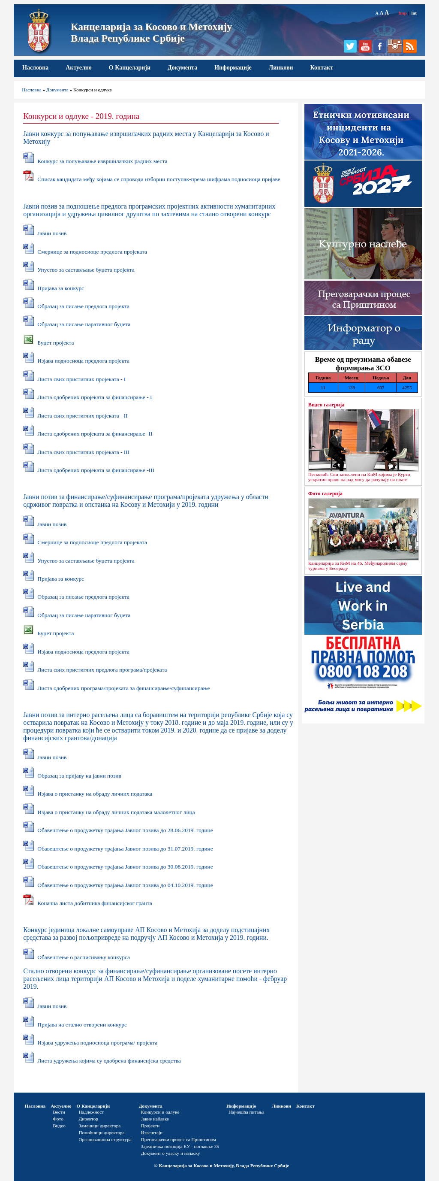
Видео (59, 1125)
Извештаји (151, 1132)
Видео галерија (326, 405)
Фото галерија (325, 494)
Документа (182, 67)
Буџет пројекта (55, 342)
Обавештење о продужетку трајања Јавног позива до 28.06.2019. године (125, 830)
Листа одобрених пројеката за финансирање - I (94, 397)
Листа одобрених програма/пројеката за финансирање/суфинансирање (123, 688)
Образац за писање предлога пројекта (83, 306)
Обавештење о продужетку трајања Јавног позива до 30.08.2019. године (125, 866)
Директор (88, 1118)
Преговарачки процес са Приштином (178, 1139)
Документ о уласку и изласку (170, 1153)
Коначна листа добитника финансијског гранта (94, 903)
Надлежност (91, 1111)
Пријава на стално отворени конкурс (82, 1024)
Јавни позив (51, 233)
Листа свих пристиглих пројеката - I (81, 379)
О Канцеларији (129, 67)
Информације (233, 67)
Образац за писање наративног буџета (83, 324)
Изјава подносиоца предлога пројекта (83, 360)
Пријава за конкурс (60, 288)
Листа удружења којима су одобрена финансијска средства (109, 1060)
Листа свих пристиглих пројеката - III (83, 452)
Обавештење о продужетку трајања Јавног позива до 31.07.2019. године (125, 848)
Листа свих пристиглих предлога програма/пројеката (102, 669)
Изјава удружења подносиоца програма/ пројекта (97, 1042)
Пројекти (150, 1125)
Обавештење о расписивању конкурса (83, 957)
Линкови (281, 67)
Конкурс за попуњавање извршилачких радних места (102, 161)
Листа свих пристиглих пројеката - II (82, 415)
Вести (59, 1111)
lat (414, 12)
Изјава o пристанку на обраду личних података (94, 793)
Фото (58, 1118)
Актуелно (79, 67)
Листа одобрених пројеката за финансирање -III (95, 470)
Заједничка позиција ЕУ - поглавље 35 (180, 1146)
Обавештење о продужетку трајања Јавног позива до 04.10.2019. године (125, 885)
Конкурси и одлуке (160, 1111)
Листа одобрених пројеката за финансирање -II (94, 433)
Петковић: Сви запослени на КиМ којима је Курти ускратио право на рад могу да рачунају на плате (359, 477)
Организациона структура (105, 1139)
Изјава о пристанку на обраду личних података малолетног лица (116, 812)
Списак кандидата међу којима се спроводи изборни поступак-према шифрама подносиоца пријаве (158, 179)
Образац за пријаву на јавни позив (79, 775)
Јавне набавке (155, 1118)
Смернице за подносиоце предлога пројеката (92, 251)
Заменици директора (100, 1125)
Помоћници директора (102, 1132)
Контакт (322, 67)
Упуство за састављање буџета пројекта (85, 269)
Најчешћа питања (247, 1111)
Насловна (35, 67)
